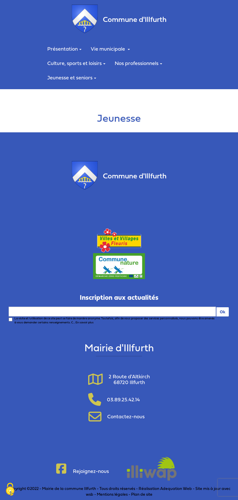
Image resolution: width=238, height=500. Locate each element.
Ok (222, 312)
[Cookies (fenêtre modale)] (10, 490)
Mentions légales (112, 494)
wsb (89, 494)
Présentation (64, 49)
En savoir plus (84, 322)
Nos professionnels (138, 63)
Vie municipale (110, 49)
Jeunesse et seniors (71, 77)
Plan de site (141, 494)
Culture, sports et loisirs (76, 63)
